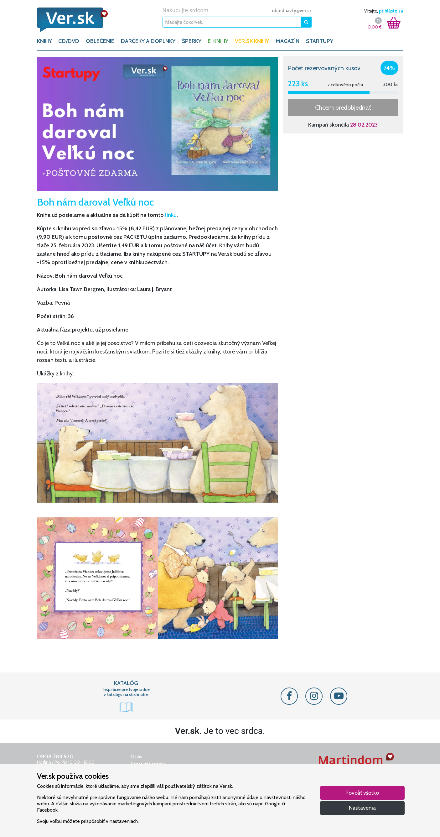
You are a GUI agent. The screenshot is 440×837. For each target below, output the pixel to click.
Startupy (319, 41)
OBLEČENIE (100, 41)
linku (171, 215)
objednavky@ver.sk (292, 10)
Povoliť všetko (362, 792)
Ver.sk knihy (252, 41)
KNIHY (44, 41)
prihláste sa (391, 11)
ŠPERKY (191, 41)
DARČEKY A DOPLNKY (148, 41)
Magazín (287, 41)
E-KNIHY (218, 41)
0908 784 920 (55, 756)
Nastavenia (362, 807)
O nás (136, 756)
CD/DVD (68, 41)
